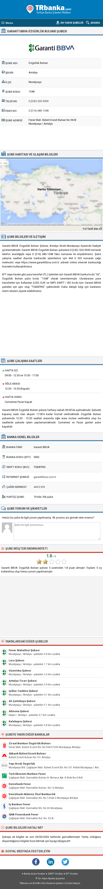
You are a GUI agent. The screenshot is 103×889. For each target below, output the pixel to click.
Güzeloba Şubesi (20, 670)
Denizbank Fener (20, 784)
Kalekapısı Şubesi (20, 721)
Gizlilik (68, 883)
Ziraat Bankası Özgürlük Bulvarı (30, 743)
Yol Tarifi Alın (90, 228)
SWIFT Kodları (55, 873)
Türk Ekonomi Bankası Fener (27, 773)
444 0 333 (39, 486)
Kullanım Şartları (55, 883)
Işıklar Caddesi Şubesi (23, 690)
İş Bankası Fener (19, 804)
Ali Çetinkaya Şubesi (22, 701)
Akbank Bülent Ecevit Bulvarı (27, 753)
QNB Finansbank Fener (24, 814)
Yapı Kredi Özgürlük (22, 763)
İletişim (76, 883)
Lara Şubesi (16, 660)
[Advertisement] (51, 137)
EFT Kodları (72, 873)
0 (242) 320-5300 (38, 101)
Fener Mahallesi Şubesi (24, 650)
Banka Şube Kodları (34, 873)
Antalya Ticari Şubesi (23, 680)
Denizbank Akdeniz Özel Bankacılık (32, 794)
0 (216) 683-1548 (38, 110)
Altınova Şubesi (19, 711)
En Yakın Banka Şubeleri (51, 878)
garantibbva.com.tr (45, 477)
